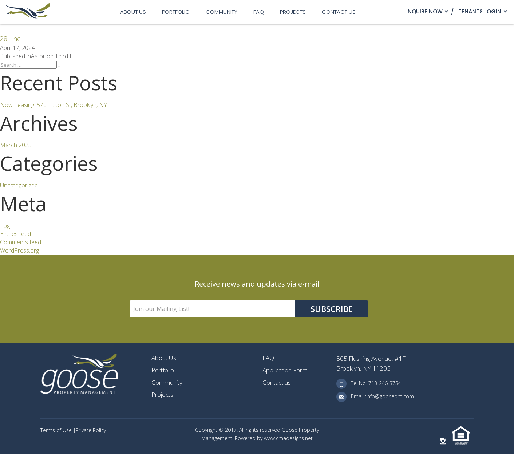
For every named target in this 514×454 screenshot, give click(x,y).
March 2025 (16, 145)
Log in (8, 226)
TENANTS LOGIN (479, 11)
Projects (293, 12)
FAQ (258, 12)
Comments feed (20, 242)
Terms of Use (56, 430)
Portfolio (176, 12)
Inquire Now (424, 11)
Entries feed (15, 234)
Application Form (285, 370)
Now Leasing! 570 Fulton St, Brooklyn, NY (53, 105)
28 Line (10, 38)
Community (221, 12)
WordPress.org (19, 250)
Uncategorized (19, 185)
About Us (133, 12)
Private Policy (91, 430)
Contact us (339, 12)
